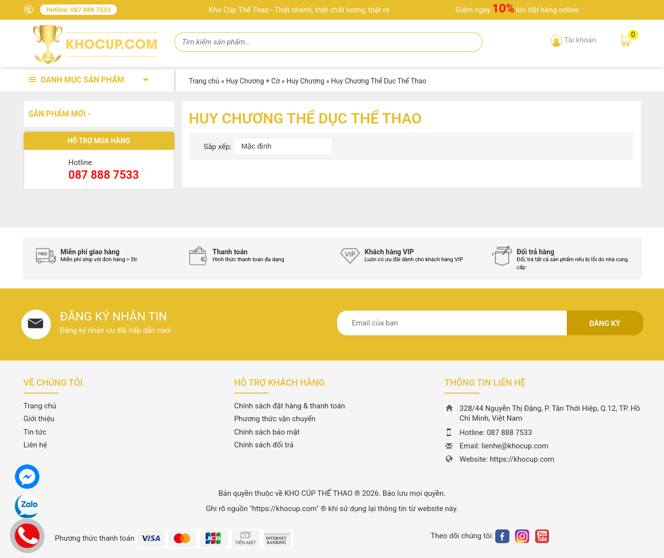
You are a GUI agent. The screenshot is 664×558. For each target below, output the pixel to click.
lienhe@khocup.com (514, 445)
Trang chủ (40, 405)
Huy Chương (305, 81)
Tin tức (35, 432)
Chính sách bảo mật (267, 432)
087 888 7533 (104, 175)
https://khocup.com (522, 459)
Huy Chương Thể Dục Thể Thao (379, 81)
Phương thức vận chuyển (274, 418)
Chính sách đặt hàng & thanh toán (289, 405)
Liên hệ (35, 444)
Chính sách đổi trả (263, 444)
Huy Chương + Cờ (253, 81)
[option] (105, 256)
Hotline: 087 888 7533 (78, 9)
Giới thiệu (39, 418)
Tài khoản (580, 40)
